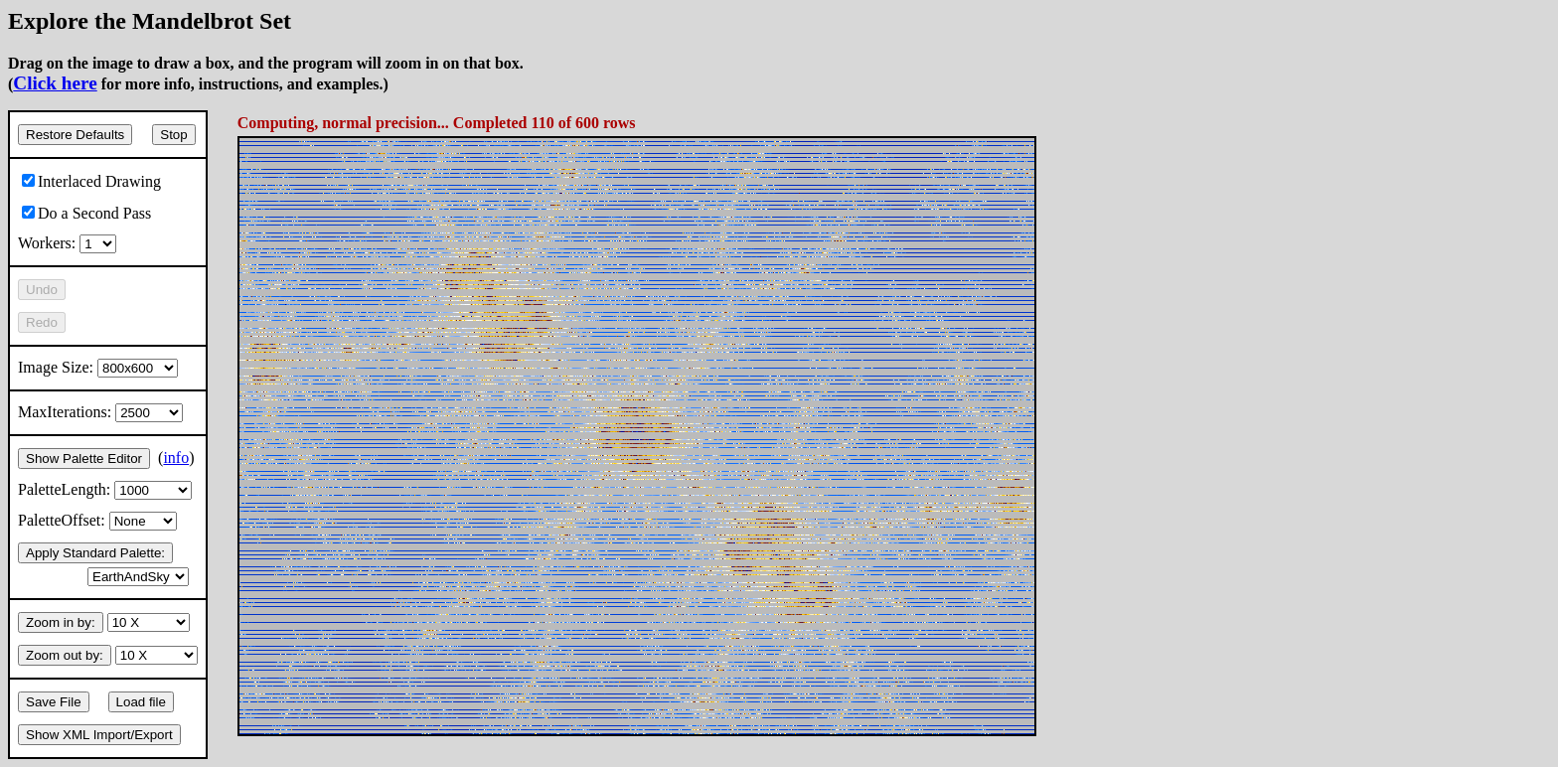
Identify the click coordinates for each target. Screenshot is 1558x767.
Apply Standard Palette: (95, 552)
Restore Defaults (75, 134)
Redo (42, 322)
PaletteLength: (105, 489)
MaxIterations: (100, 411)
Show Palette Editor (84, 458)
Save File (53, 701)
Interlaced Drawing (91, 181)
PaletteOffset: (97, 520)
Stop (173, 134)
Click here (54, 83)
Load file (141, 701)
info (176, 457)
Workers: (67, 242)
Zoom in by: (60, 622)
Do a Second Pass (86, 213)
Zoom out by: (64, 655)
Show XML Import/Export (99, 734)
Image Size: (98, 367)
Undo (42, 289)
